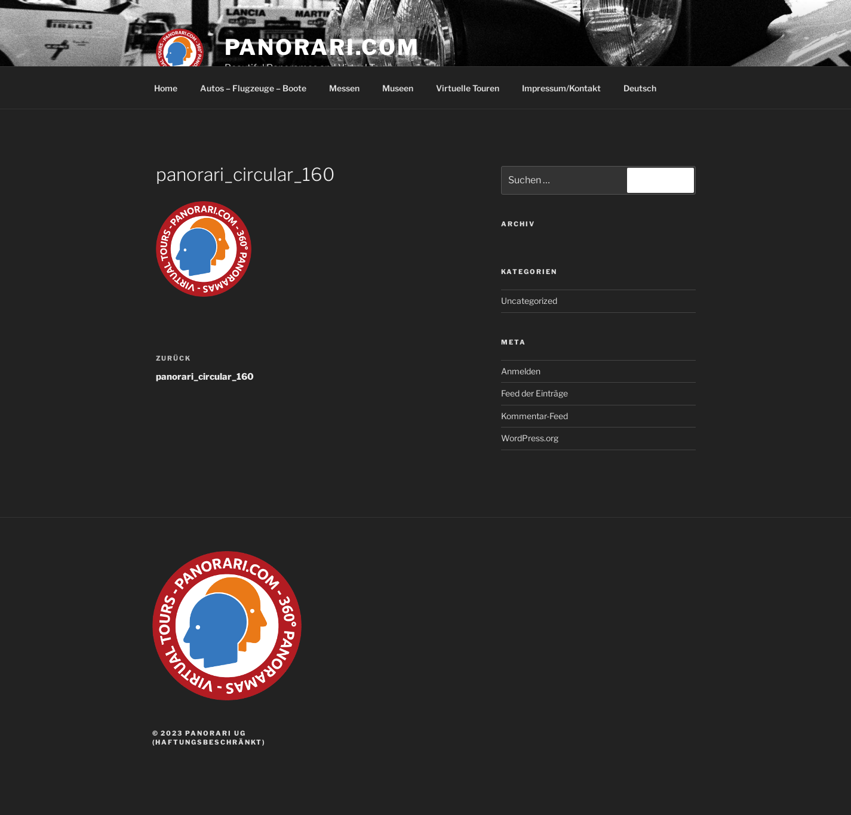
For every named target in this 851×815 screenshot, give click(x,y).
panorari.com (322, 47)
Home (165, 88)
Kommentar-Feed (534, 416)
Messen (344, 88)
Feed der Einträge (534, 393)
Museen (397, 88)
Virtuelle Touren (467, 88)
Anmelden (520, 371)
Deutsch (645, 88)
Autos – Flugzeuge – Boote (253, 88)
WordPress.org (529, 438)
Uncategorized (529, 301)
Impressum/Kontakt (561, 88)
